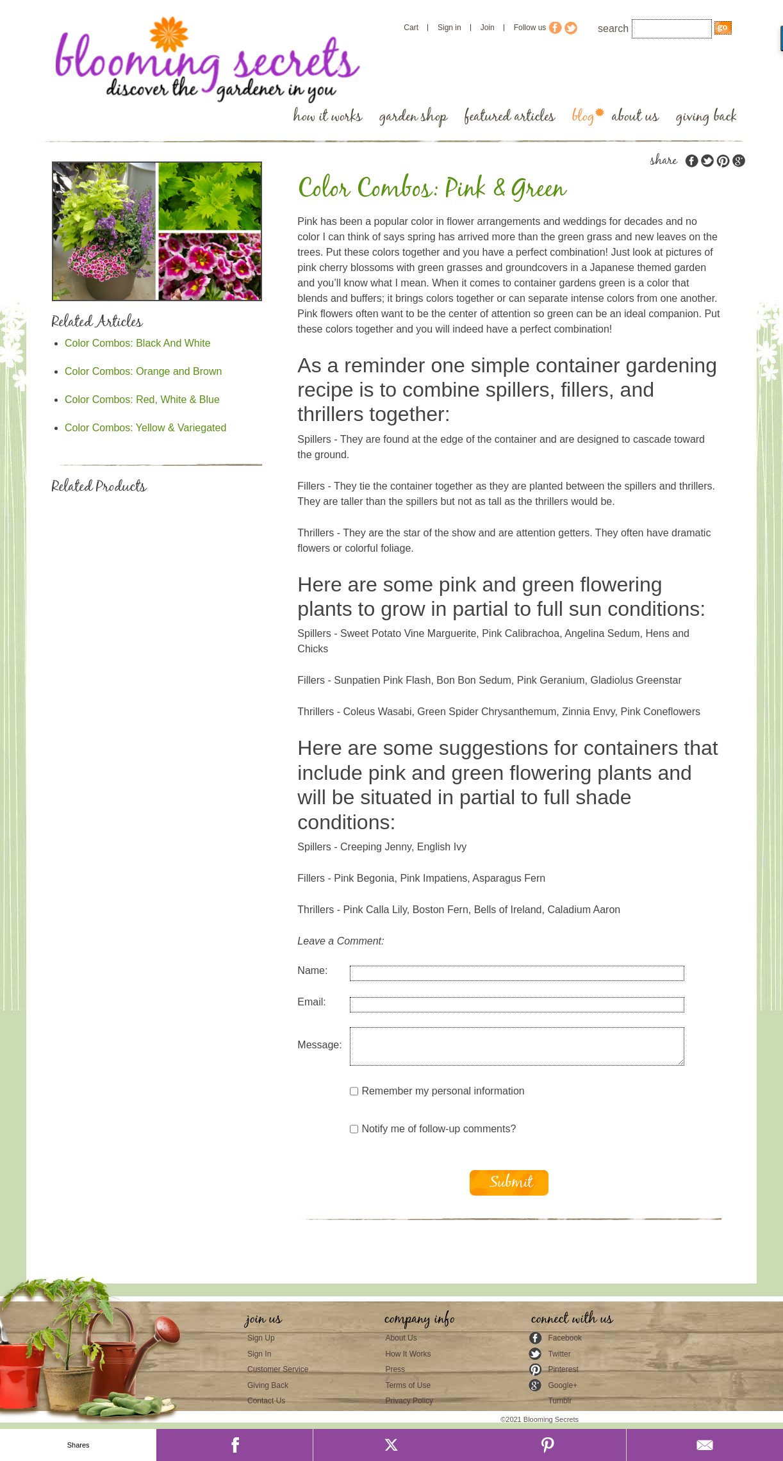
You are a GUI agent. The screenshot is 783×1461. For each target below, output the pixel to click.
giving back (706, 117)
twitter (707, 161)
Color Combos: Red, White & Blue (142, 399)
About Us (400, 1337)
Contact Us (266, 1400)
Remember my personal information (437, 1091)
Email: (311, 1001)
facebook (692, 161)
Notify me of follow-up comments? (433, 1129)
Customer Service (277, 1369)
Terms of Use (408, 1385)
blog (583, 117)
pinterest (723, 161)
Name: (312, 970)
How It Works (408, 1354)
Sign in (449, 27)
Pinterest (563, 1369)
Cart (411, 27)
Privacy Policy (409, 1400)
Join (488, 27)
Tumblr (560, 1400)
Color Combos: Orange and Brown (143, 371)
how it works (327, 117)
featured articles (510, 117)
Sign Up (261, 1337)
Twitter (559, 1354)
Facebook (565, 1337)
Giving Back (267, 1385)
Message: (319, 1044)
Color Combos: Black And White (138, 343)
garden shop (413, 117)
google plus (738, 161)
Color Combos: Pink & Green (431, 189)
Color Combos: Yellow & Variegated (145, 427)
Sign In (259, 1354)
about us (635, 117)
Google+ (562, 1385)
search (613, 28)
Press (395, 1369)
